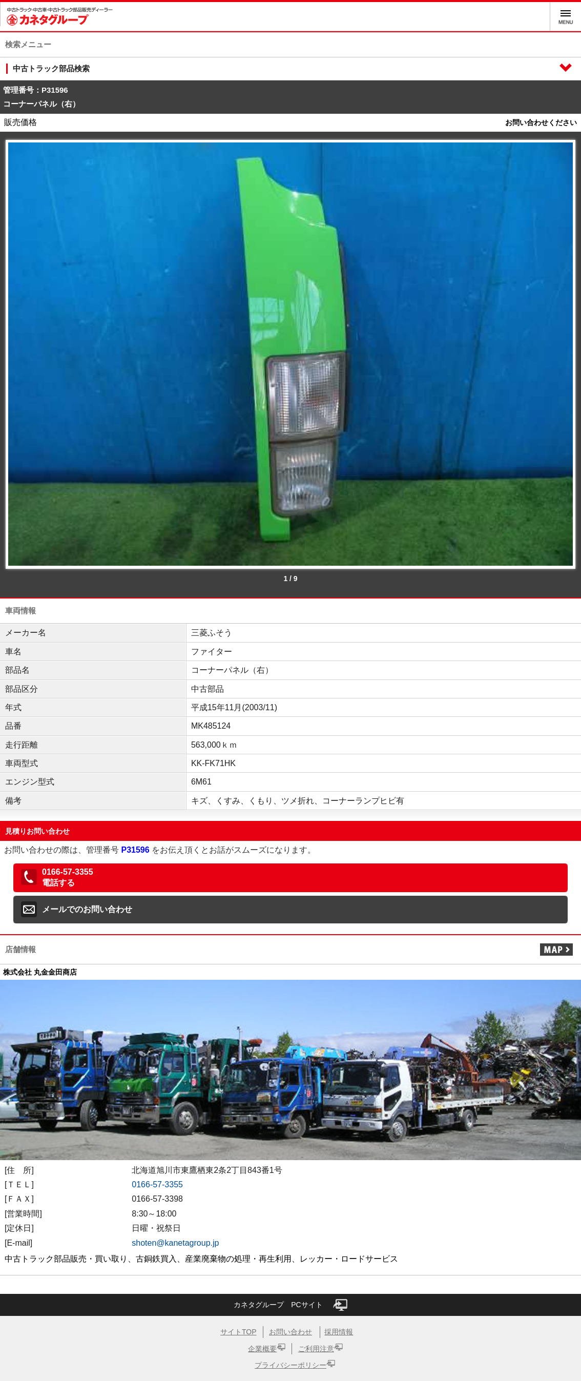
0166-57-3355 (157, 1184)
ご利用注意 (316, 1349)
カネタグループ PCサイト (290, 1305)
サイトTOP (238, 1332)
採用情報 (338, 1332)
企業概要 (262, 1349)
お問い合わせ (290, 1332)
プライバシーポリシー (290, 1365)
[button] (290, 877)
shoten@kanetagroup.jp (175, 1243)
